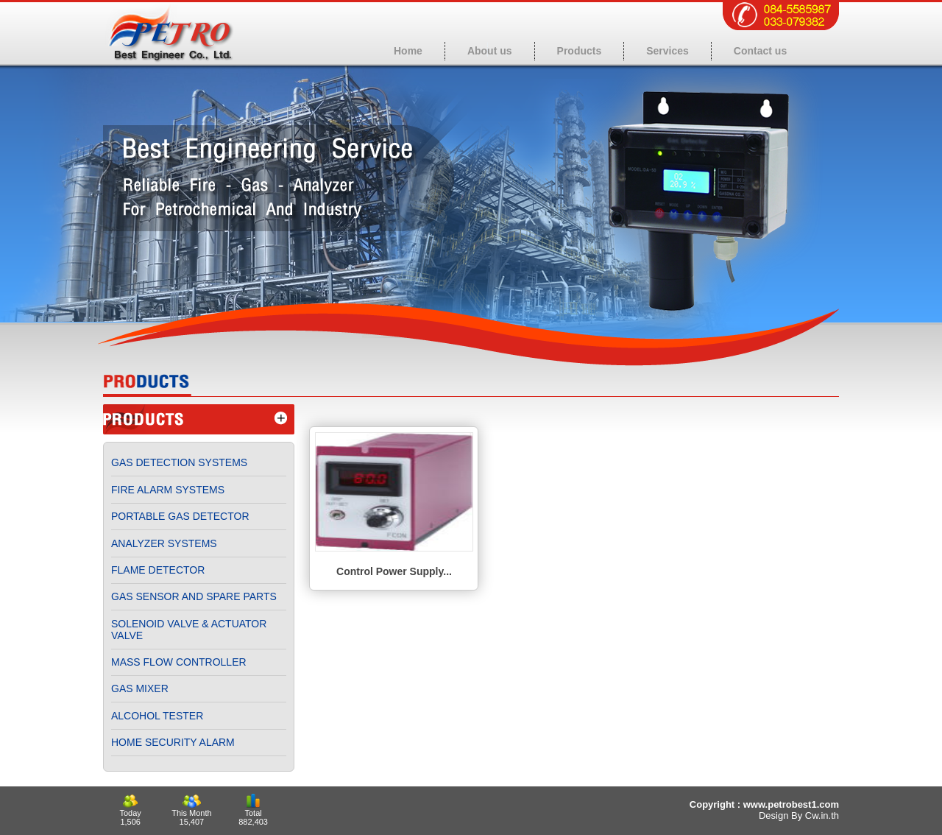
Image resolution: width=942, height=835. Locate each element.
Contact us (760, 51)
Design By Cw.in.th (799, 815)
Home (408, 51)
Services (667, 51)
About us (489, 51)
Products (579, 51)
